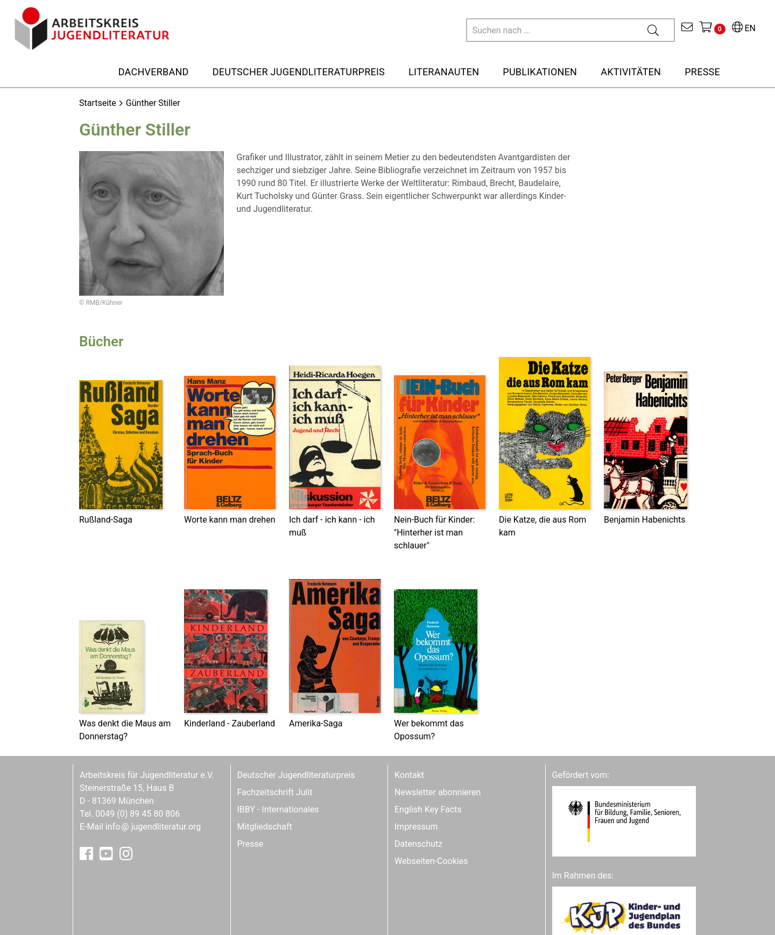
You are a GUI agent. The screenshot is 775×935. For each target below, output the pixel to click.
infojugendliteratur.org (153, 827)
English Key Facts (428, 809)
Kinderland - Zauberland (229, 723)
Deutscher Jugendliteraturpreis (296, 775)
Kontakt (409, 775)
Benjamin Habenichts (645, 520)
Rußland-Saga (105, 520)
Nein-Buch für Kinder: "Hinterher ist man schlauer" (434, 533)
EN (744, 28)
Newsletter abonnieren (437, 792)
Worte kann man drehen (229, 520)
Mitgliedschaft (264, 827)
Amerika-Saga (315, 723)
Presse (250, 844)
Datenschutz (418, 844)
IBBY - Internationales (278, 809)
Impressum (416, 827)
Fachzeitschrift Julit (275, 792)
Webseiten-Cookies (431, 861)
